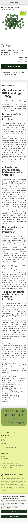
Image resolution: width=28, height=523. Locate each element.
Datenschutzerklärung (6, 508)
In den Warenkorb (12, 66)
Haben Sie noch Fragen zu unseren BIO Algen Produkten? (13, 73)
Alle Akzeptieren (14, 511)
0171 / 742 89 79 (8, 444)
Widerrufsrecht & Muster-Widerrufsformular (13, 465)
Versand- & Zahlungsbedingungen (10, 463)
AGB (4, 456)
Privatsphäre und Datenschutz (10, 460)
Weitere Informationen (14, 520)
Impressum (5, 458)
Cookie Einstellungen (7, 467)
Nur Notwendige (14, 516)
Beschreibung (8, 85)
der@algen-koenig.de (10, 447)
